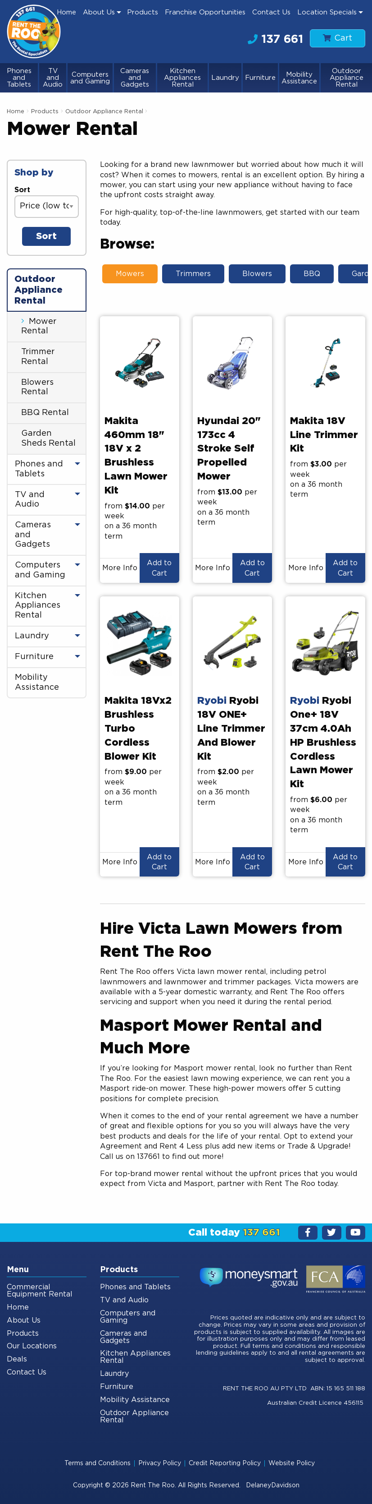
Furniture (260, 77)
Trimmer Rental (37, 357)
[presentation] (139, 362)
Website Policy (291, 1463)
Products (142, 12)
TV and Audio (53, 78)
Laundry (225, 77)
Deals (17, 1359)
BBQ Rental (45, 413)
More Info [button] (119, 568)
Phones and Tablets (19, 78)
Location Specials (327, 12)
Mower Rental (38, 327)
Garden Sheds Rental (48, 438)
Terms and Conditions (97, 1463)
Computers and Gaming (90, 78)
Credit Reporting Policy (225, 1463)
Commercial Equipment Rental (40, 1290)
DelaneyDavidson (272, 1485)
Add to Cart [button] (159, 568)
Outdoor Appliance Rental (346, 78)
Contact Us (271, 12)
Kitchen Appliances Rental (182, 78)
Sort (22, 190)
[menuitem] (67, 12)
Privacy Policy (159, 1463)
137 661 (275, 39)
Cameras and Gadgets (134, 78)
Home (66, 12)
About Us (99, 12)
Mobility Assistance (299, 78)
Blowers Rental (37, 387)
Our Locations (32, 1346)
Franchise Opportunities (205, 12)
